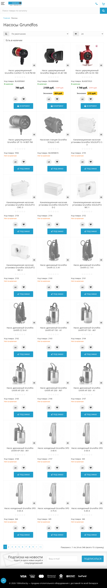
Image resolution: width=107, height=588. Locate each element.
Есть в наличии (12, 40)
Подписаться (92, 558)
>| (40, 546)
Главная (6, 18)
